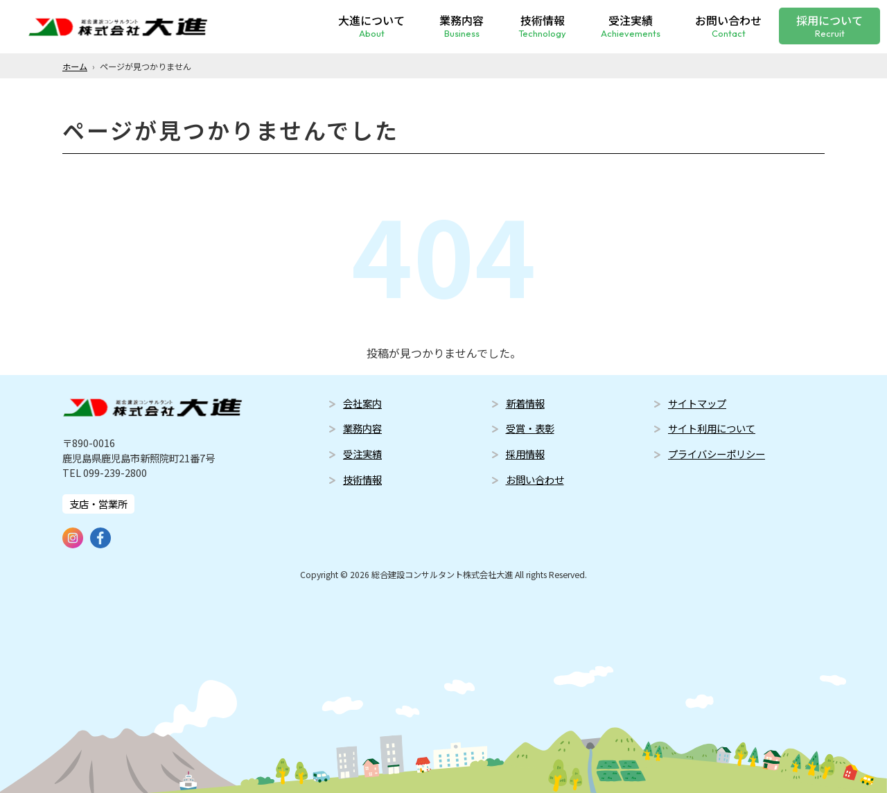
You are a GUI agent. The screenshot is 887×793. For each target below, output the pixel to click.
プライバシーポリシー (716, 453)
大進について (371, 24)
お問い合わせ (728, 24)
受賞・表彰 (530, 428)
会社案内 (362, 403)
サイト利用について (711, 428)
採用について (829, 24)
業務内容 (461, 24)
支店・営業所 (98, 503)
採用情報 (525, 453)
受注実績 (630, 24)
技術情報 (542, 24)
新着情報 (525, 403)
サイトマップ (697, 403)
